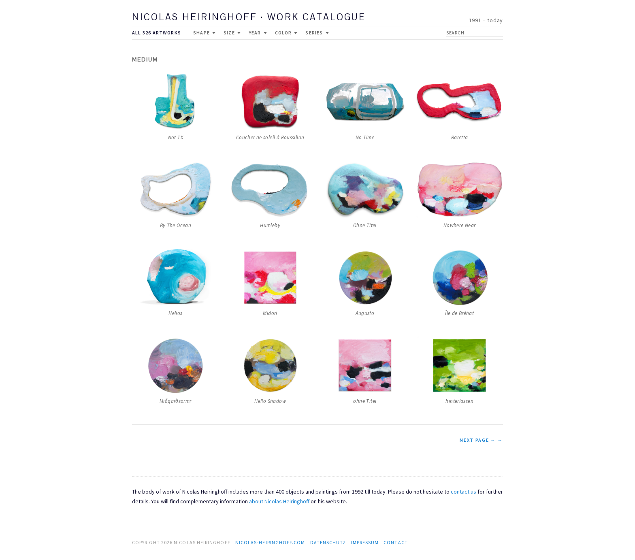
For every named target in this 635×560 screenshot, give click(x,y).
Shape (204, 33)
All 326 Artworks (156, 33)
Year (258, 33)
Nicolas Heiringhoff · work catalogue (249, 17)
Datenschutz (328, 542)
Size (232, 33)
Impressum (365, 542)
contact (396, 542)
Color (286, 33)
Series (316, 33)
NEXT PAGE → (478, 440)
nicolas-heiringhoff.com (270, 542)
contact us (463, 491)
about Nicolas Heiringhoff (279, 501)
